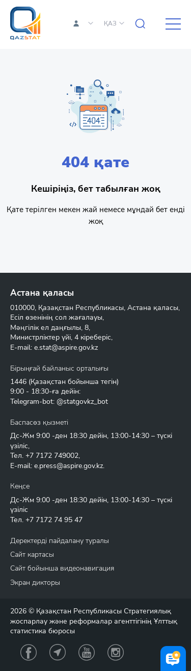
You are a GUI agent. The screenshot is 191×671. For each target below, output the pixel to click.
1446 (18, 381)
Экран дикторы (35, 582)
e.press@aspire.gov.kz (68, 466)
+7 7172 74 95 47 (54, 520)
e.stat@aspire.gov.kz (66, 347)
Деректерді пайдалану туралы (59, 541)
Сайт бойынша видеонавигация (62, 568)
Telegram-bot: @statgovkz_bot (59, 401)
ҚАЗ (110, 23)
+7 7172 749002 (51, 455)
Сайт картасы (32, 554)
